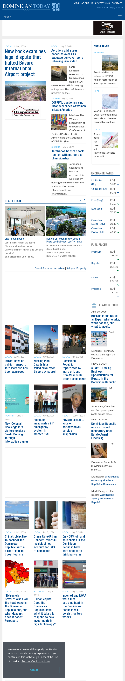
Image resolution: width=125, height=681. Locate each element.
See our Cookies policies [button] (35, 661)
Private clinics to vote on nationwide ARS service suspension (73, 427)
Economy (40, 591)
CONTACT (117, 3)
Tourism (10, 415)
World (55, 98)
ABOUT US (87, 3)
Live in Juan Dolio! (14, 239)
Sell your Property (76, 268)
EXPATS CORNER (107, 305)
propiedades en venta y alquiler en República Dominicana (105, 480)
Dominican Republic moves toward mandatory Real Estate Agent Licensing (103, 431)
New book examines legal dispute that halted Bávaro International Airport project (25, 63)
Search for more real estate (50, 268)
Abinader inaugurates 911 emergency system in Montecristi (44, 427)
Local (8, 46)
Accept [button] (34, 670)
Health (66, 415)
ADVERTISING (102, 3)
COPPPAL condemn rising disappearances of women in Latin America (68, 106)
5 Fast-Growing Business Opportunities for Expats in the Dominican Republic (103, 375)
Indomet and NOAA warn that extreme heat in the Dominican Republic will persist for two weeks (74, 606)
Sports (56, 147)
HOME (76, 3)
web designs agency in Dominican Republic (102, 498)
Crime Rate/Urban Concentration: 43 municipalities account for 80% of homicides (45, 544)
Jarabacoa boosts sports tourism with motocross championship (67, 155)
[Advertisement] (62, 28)
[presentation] (80, 200)
